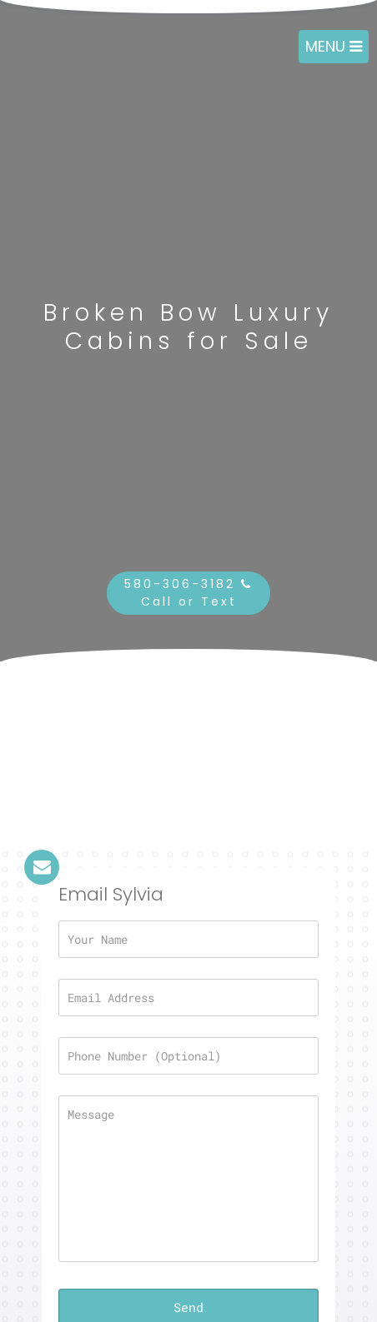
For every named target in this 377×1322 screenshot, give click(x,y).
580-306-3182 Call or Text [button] (188, 593)
